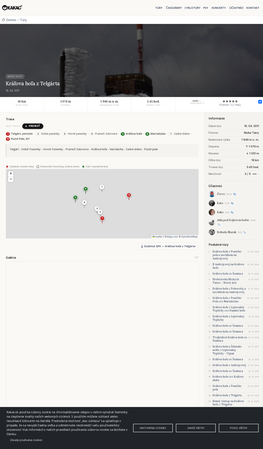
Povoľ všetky (238, 428)
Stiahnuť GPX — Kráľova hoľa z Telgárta (168, 246)
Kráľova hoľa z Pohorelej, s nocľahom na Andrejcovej (229, 290)
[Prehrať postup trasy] (32, 126)
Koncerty (219, 7)
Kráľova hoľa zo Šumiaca (228, 273)
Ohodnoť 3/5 (230, 101)
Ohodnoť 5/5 (236, 101)
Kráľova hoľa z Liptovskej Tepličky (228, 318)
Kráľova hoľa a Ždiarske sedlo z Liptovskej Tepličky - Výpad (227, 350)
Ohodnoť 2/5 (227, 101)
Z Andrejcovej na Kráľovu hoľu (228, 266)
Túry (158, 7)
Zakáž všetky (195, 428)
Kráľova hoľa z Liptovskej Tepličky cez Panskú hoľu (229, 309)
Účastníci (236, 7)
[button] (102, 219)
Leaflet (157, 236)
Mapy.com (172, 236)
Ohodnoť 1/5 (224, 101)
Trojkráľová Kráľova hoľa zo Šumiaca (230, 339)
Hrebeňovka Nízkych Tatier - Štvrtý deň (226, 281)
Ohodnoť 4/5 (233, 101)
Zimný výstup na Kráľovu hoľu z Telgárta (228, 402)
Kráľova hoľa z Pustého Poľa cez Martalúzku (227, 299)
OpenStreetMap (189, 236)
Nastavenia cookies (153, 428)
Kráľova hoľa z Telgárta (227, 395)
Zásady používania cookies (26, 440)
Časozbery (174, 7)
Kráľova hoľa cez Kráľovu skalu (228, 378)
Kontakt (252, 7)
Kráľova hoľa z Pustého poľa (227, 387)
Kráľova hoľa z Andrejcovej (229, 365)
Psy (205, 7)
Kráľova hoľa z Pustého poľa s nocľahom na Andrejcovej (227, 255)
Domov (11, 20)
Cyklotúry (192, 7)
